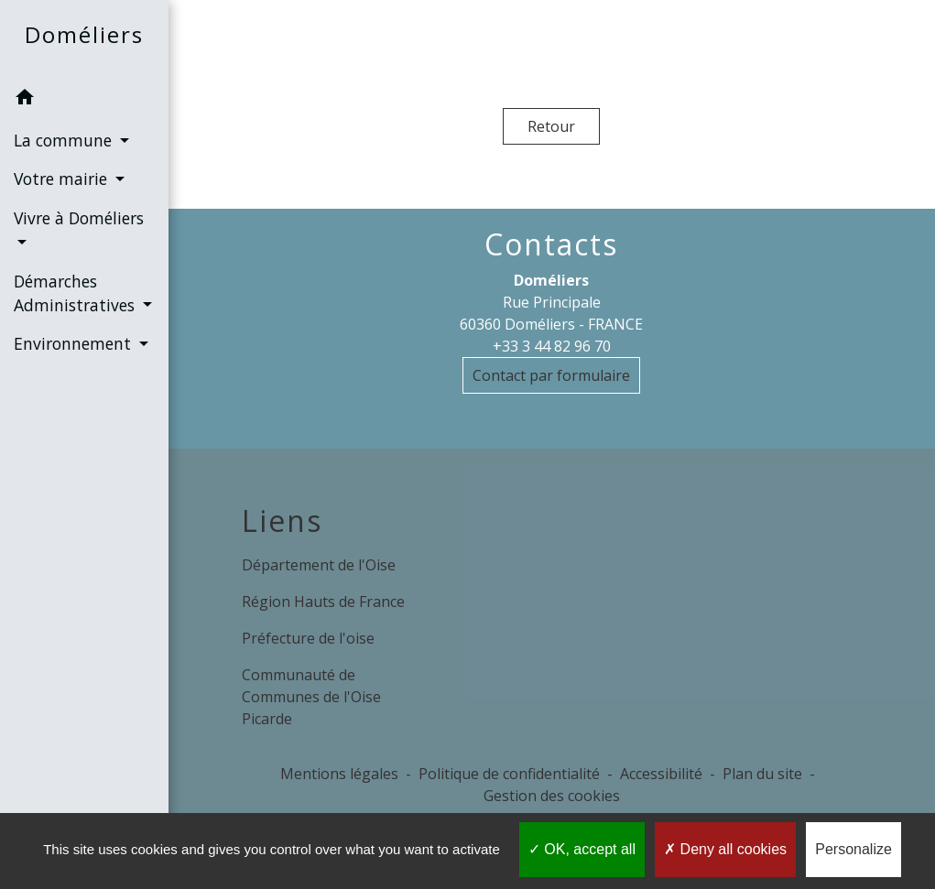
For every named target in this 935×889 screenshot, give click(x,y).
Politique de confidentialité (509, 774)
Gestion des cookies (552, 796)
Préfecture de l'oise (308, 638)
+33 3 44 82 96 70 (552, 346)
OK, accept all (582, 849)
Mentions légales (339, 774)
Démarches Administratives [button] (76, 293)
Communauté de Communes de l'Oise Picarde (311, 697)
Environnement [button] (75, 343)
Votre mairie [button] (63, 179)
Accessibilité (661, 774)
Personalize (853, 849)
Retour (551, 126)
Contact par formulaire (551, 375)
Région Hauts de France (323, 601)
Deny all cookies (725, 849)
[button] (84, 100)
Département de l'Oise (319, 565)
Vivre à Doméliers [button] (79, 218)
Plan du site (762, 774)
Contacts (551, 244)
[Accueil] (84, 38)
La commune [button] (65, 140)
